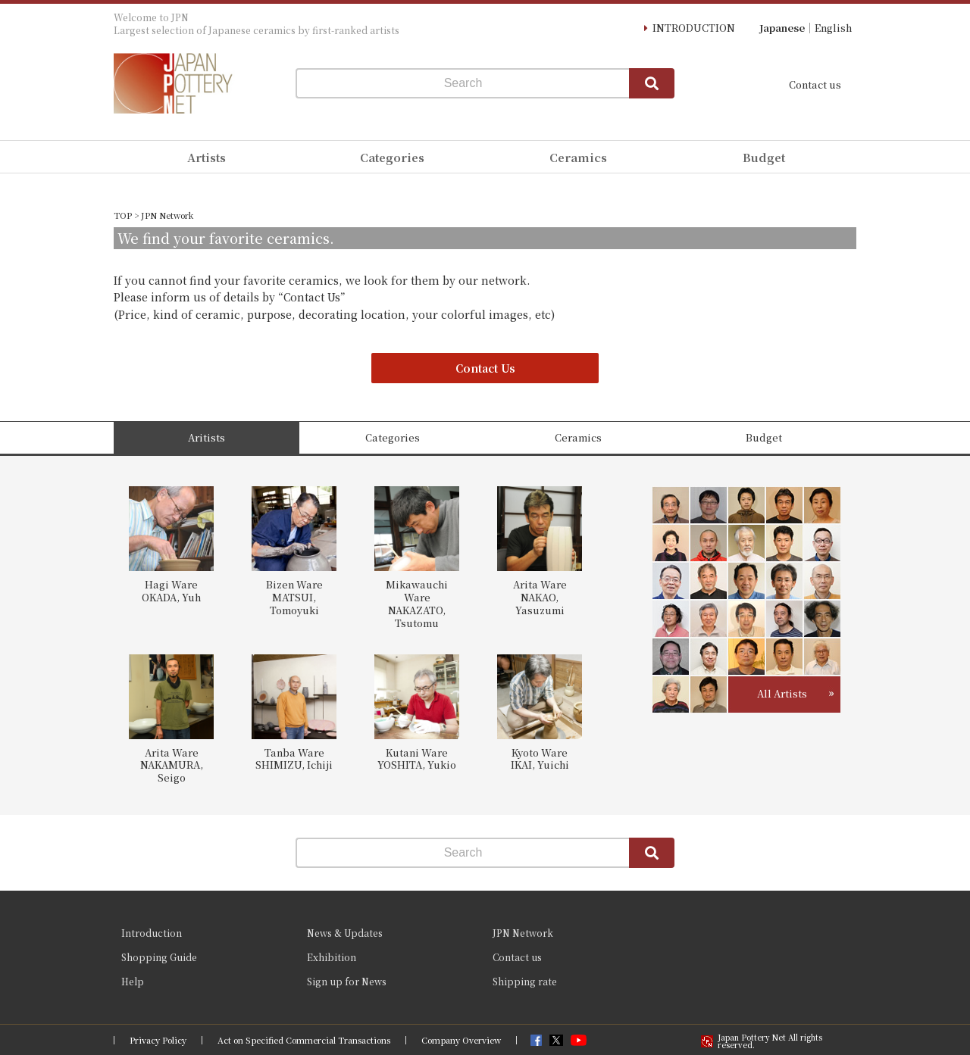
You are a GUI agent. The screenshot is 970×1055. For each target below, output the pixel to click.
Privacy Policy (158, 1040)
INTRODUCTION (693, 27)
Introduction (151, 932)
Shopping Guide (159, 956)
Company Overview (461, 1040)
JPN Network (523, 932)
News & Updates (345, 932)
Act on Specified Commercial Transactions (303, 1040)
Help (132, 981)
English (833, 27)
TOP (123, 215)
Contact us (815, 84)
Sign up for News (346, 981)
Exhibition (331, 956)
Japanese (782, 27)
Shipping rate (525, 981)
